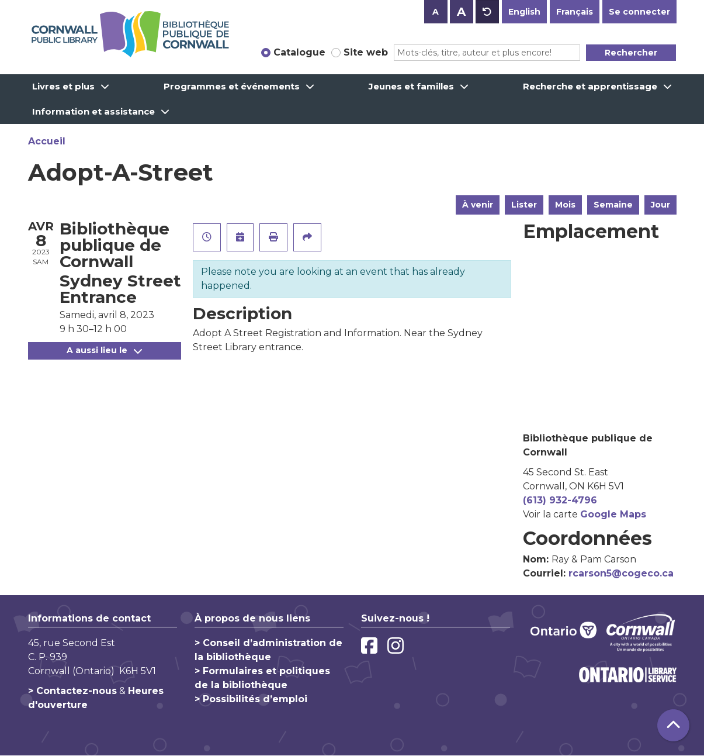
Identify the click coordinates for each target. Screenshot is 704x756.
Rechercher (631, 52)
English (524, 11)
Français (574, 11)
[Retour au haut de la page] (673, 725)
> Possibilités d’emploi (251, 699)
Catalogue (299, 52)
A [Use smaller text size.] (435, 11)
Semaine (613, 204)
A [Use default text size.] (487, 11)
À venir (477, 204)
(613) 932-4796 (560, 500)
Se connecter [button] (639, 11)
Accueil (46, 141)
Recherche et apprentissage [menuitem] (590, 86)
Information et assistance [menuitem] (93, 111)
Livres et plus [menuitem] (63, 86)
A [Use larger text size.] (461, 12)
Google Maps (613, 514)
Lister (524, 204)
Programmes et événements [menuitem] (232, 86)
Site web (366, 52)
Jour (660, 204)
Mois (565, 204)
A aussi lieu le (104, 350)
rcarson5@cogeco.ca (621, 573)
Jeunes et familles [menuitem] (411, 86)
